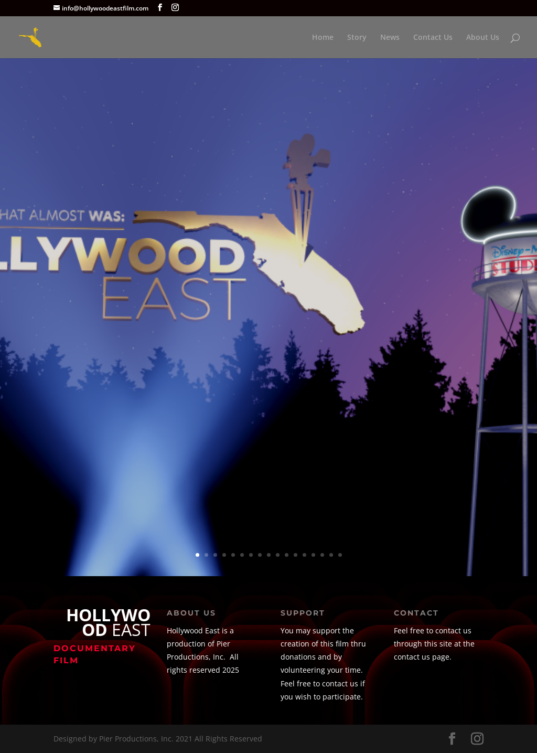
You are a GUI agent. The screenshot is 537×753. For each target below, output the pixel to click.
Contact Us (433, 38)
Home (323, 38)
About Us (482, 38)
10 (278, 555)
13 (304, 555)
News (390, 38)
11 (286, 555)
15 (322, 555)
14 (313, 555)
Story (357, 38)
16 (331, 555)
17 (340, 555)
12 (295, 555)
